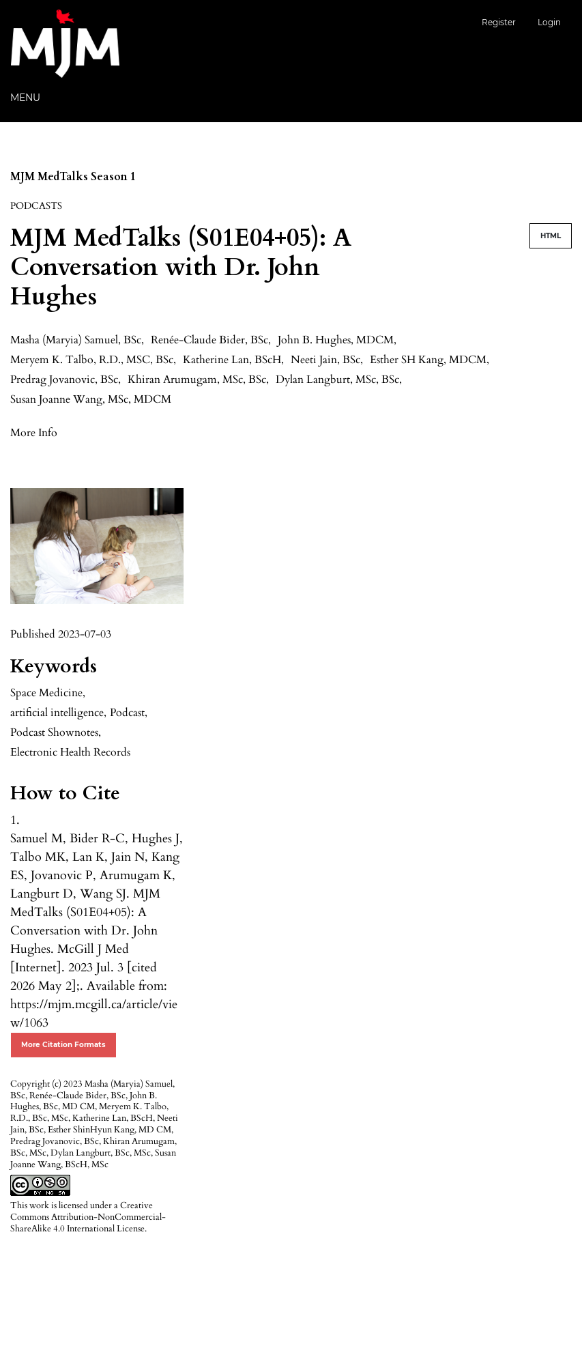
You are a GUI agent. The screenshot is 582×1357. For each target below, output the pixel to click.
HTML (550, 235)
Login (549, 22)
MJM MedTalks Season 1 (73, 176)
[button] (33, 432)
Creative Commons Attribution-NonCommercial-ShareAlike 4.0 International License (88, 1217)
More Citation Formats (63, 1044)
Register (499, 22)
